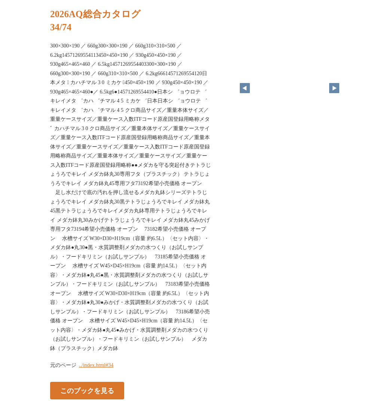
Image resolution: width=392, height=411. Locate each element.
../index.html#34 (96, 365)
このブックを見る (87, 391)
